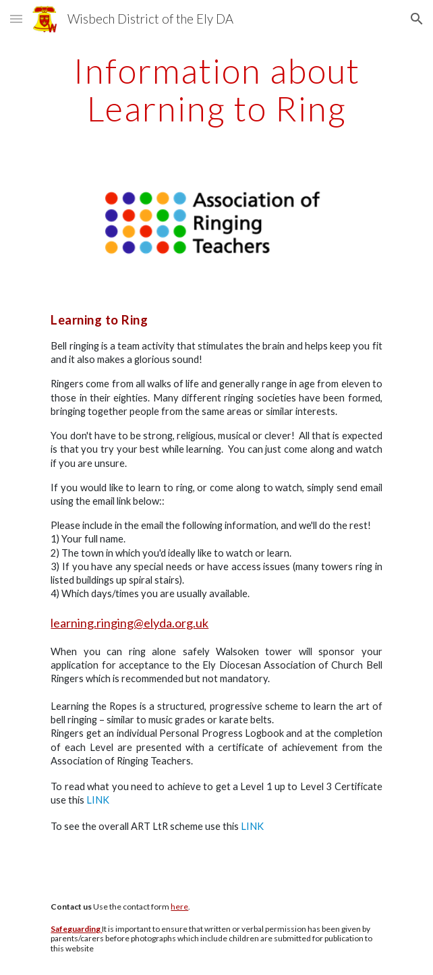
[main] (216, 89)
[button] (16, 18)
